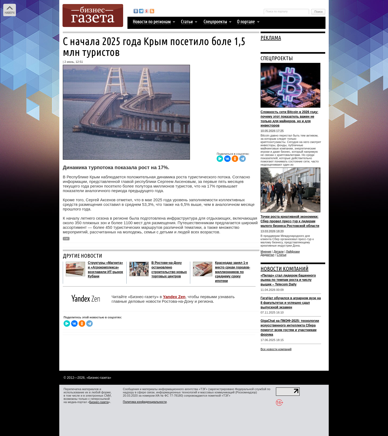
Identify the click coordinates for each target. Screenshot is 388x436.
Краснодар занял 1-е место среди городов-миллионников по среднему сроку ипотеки (232, 272)
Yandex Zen (174, 296)
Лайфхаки (293, 251)
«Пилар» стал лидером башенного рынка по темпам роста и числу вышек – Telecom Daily (288, 280)
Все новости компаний (276, 349)
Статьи (281, 254)
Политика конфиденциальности (145, 401)
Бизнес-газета (99, 402)
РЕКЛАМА (271, 38)
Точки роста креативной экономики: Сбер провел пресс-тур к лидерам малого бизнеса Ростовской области (290, 221)
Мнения (266, 251)
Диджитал (267, 254)
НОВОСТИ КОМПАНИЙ (285, 268)
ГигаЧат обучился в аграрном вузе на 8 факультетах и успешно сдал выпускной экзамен (291, 302)
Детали (279, 251)
